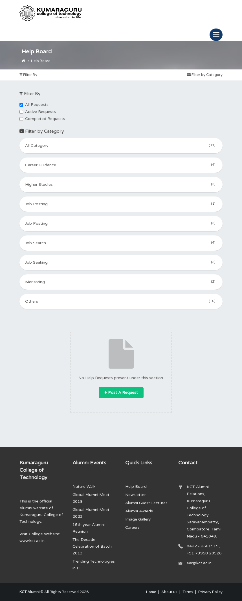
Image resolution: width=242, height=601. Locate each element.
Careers (132, 527)
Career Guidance (121, 164)
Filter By (28, 75)
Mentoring (121, 281)
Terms (187, 592)
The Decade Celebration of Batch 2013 (92, 546)
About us (169, 592)
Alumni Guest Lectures (146, 503)
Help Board (136, 486)
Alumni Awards (139, 511)
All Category (121, 145)
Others (121, 301)
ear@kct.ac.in (199, 563)
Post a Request (121, 392)
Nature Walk (83, 486)
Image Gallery (138, 519)
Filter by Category (205, 75)
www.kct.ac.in (32, 540)
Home (151, 592)
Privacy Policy (210, 592)
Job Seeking (121, 262)
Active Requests (37, 111)
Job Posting (121, 203)
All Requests (34, 104)
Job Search (121, 242)
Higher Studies (121, 184)
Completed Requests (42, 118)
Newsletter (135, 494)
